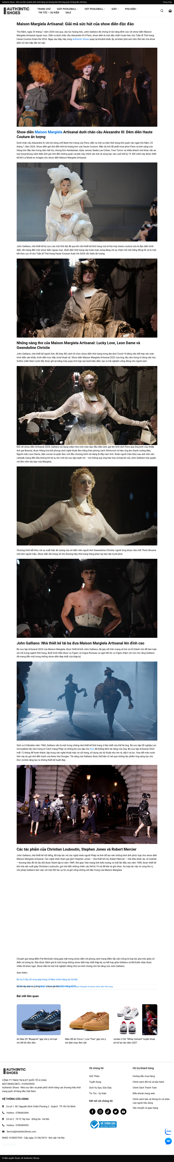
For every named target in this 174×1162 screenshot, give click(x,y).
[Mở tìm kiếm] (162, 10)
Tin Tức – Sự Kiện (48, 12)
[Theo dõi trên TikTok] (108, 1112)
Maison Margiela (48, 132)
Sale (68, 12)
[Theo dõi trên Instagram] (100, 1112)
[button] (167, 2)
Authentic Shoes (80, 39)
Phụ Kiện (131, 9)
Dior (92, 749)
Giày (115, 9)
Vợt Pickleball (95, 9)
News (43, 986)
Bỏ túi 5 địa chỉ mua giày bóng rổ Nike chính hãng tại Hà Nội (47, 979)
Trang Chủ (44, 9)
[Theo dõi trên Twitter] (116, 1112)
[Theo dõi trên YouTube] (124, 1112)
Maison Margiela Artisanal (84, 986)
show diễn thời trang (104, 986)
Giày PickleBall (67, 9)
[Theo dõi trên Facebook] (92, 1112)
